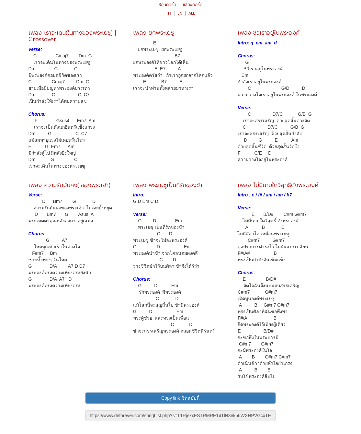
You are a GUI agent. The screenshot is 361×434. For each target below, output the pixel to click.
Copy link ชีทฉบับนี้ (180, 398)
